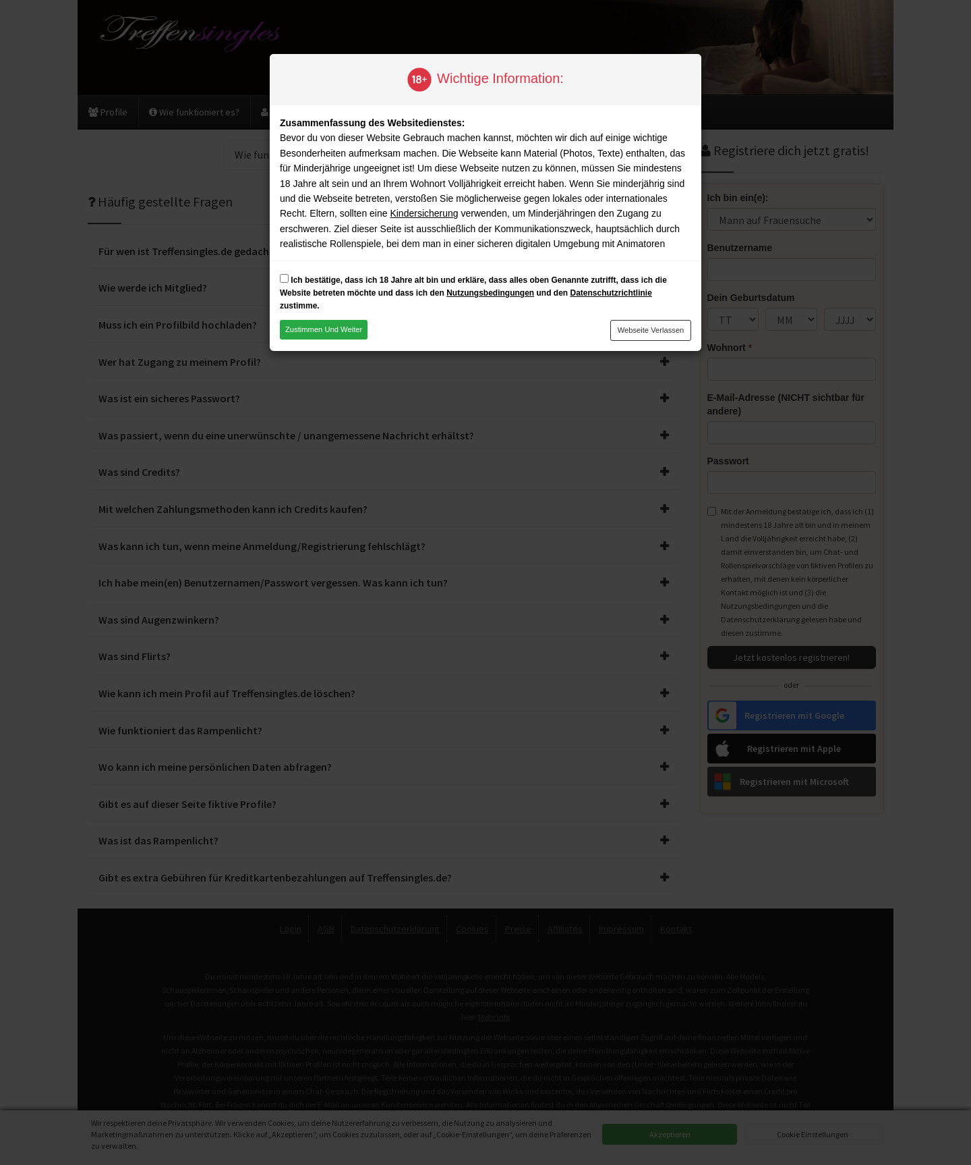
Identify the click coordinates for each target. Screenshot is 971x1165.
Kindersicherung (424, 213)
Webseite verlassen (651, 330)
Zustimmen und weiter (323, 329)
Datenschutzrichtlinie (610, 293)
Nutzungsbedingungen (490, 293)
